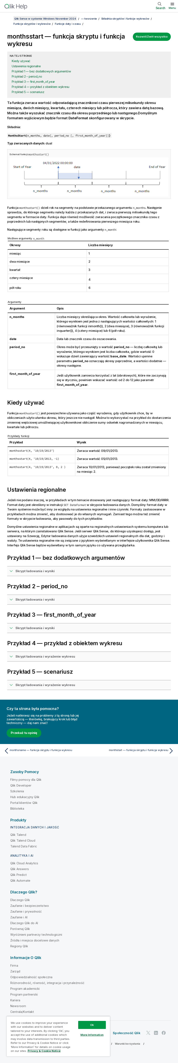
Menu (172, 7)
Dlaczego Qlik (20, 900)
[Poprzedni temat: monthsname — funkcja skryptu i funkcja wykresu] (45, 751)
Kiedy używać (21, 61)
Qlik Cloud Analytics (24, 863)
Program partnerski (24, 994)
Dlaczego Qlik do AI (24, 923)
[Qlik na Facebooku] (164, 1033)
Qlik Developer (20, 785)
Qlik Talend (18, 834)
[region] (58, 1036)
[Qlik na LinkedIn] (156, 1033)
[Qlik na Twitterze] (148, 1033)
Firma (14, 965)
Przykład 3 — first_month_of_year (33, 81)
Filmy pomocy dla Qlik (25, 779)
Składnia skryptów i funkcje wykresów (125, 18)
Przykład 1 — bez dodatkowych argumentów (41, 71)
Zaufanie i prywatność (26, 911)
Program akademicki (25, 988)
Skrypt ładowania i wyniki (35, 571)
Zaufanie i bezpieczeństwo (29, 905)
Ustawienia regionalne (26, 66)
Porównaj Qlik (20, 929)
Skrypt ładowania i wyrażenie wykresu (45, 656)
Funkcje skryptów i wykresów (32, 23)
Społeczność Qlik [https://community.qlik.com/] (126, 1033)
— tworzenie (89, 18)
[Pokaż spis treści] (8, 18)
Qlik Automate (20, 880)
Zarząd (15, 971)
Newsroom (18, 1006)
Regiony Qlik (19, 946)
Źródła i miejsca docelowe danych (34, 940)
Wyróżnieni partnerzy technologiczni (36, 934)
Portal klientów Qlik (24, 802)
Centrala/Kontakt (22, 1011)
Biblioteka (17, 808)
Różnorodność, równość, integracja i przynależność (47, 983)
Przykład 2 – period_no (27, 76)
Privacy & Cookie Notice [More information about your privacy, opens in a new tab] (44, 1050)
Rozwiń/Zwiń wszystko (152, 36)
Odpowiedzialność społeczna (31, 977)
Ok (92, 1024)
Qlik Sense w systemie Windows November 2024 (45, 18)
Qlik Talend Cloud (22, 840)
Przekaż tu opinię (24, 733)
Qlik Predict (18, 874)
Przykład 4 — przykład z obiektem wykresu (40, 87)
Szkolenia (17, 791)
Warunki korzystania (127, 1043)
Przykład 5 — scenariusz (28, 92)
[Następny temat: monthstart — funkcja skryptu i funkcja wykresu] (133, 751)
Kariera (15, 1000)
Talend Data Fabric (23, 846)
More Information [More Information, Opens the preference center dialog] (92, 1034)
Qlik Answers (19, 869)
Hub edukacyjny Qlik (24, 797)
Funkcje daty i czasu (68, 23)
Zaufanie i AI (18, 917)
